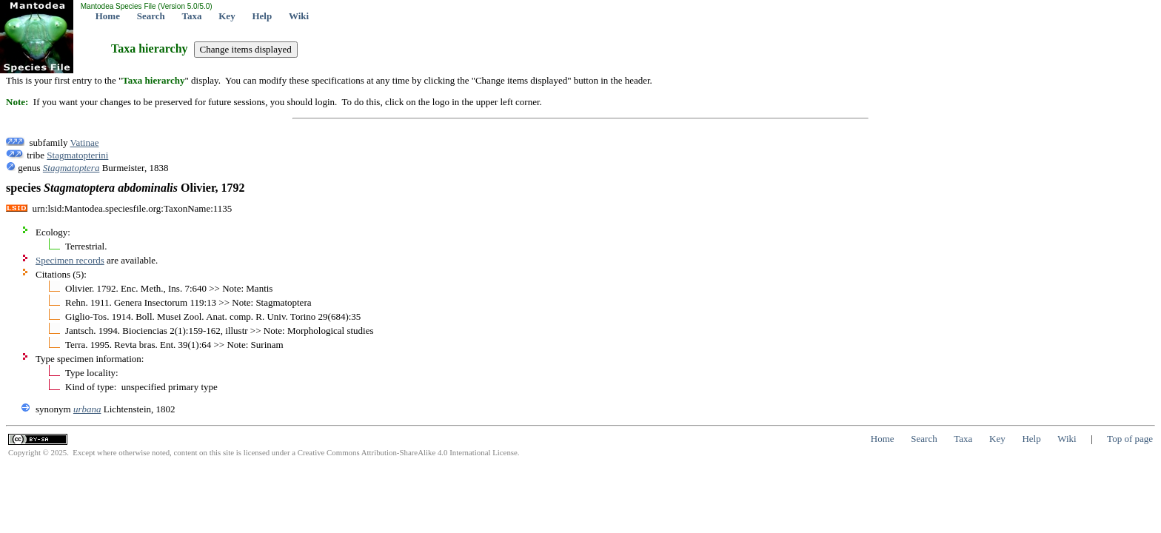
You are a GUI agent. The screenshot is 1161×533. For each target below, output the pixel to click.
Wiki (299, 15)
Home (108, 15)
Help (262, 15)
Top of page (1130, 438)
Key (226, 15)
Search (151, 15)
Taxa (192, 15)
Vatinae (84, 142)
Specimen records (70, 260)
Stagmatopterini (77, 155)
